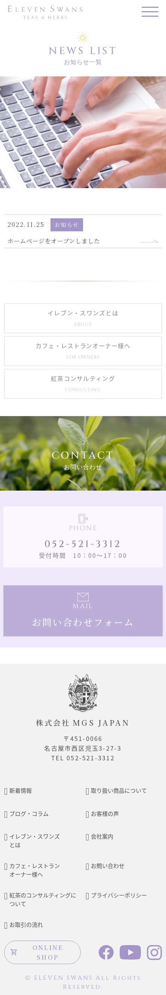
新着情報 (20, 790)
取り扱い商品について (119, 790)
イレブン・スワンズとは (83, 320)
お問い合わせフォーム (83, 623)
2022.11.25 (25, 224)
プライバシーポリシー (119, 895)
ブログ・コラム (29, 813)
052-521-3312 (83, 545)
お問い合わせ (107, 865)
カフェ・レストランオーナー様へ (83, 352)
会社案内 (102, 836)
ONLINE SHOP (36, 952)
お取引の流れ (26, 924)
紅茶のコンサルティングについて (42, 899)
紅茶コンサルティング (83, 385)
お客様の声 (105, 813)
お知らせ (67, 224)
